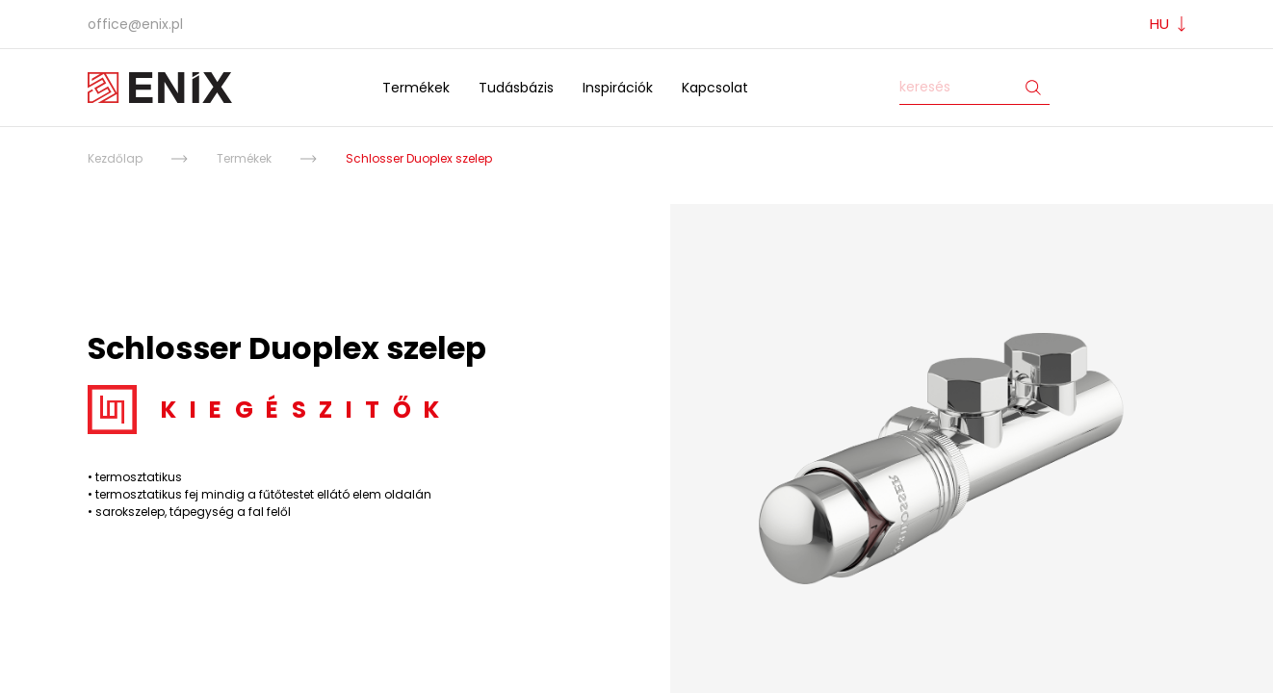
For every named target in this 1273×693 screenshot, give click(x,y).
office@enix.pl (135, 24)
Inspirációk (618, 87)
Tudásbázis (516, 87)
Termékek (416, 87)
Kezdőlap (115, 158)
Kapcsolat (715, 87)
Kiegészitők (307, 409)
